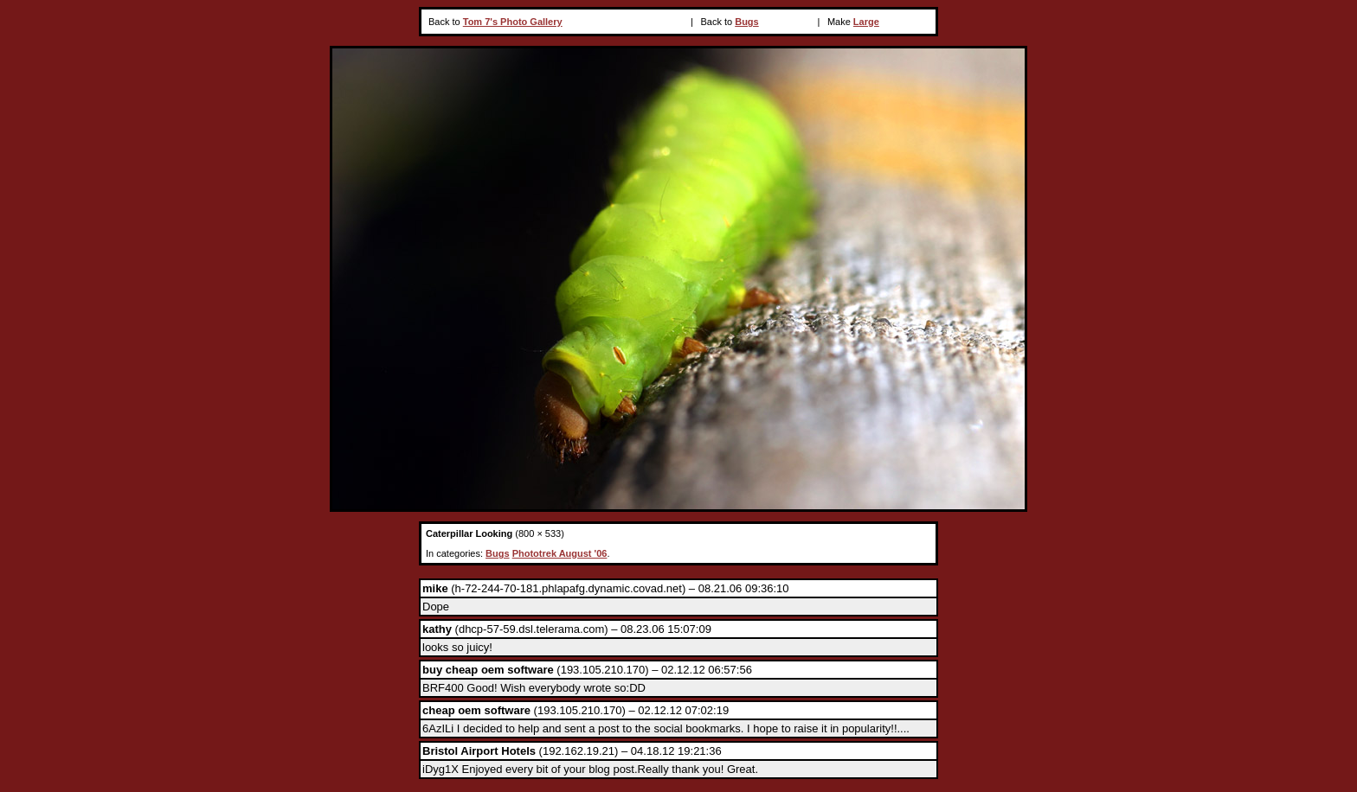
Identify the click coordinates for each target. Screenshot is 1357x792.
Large (866, 21)
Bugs (747, 21)
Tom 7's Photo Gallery (513, 21)
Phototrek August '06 (560, 553)
